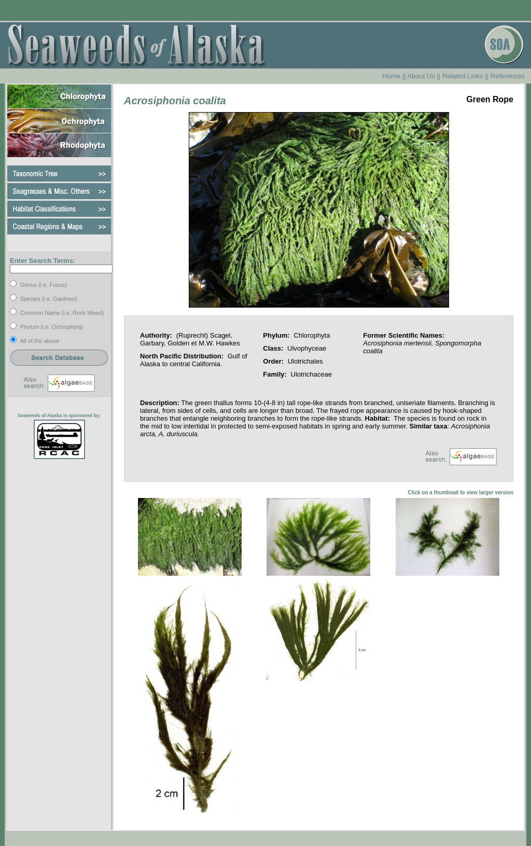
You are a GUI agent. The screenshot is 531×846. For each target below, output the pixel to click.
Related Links (462, 76)
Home (391, 76)
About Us (421, 76)
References (508, 76)
